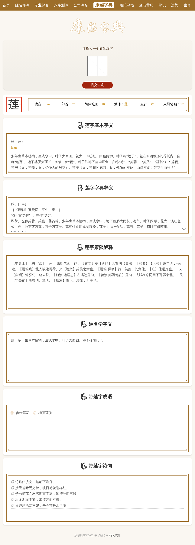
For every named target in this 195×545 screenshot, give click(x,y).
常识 (162, 5)
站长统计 (115, 535)
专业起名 (41, 5)
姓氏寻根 (127, 5)
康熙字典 (103, 5)
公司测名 (81, 5)
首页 (6, 5)
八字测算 (61, 5)
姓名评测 (22, 5)
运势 (174, 5)
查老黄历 (146, 5)
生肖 (187, 5)
